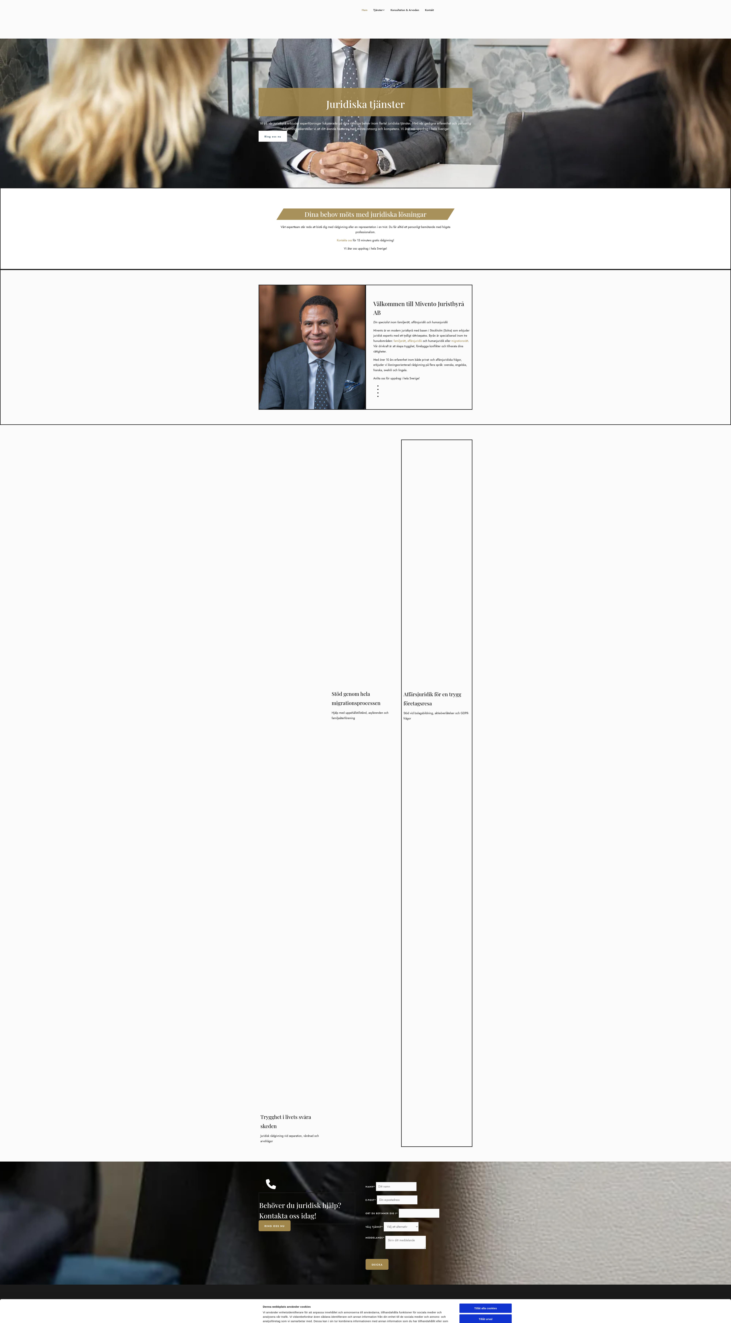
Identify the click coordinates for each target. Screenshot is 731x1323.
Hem (349, 10)
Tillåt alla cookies (485, 1015)
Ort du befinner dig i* (382, 1213)
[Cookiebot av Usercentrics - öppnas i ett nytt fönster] (239, 1045)
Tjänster (365, 10)
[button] (273, 136)
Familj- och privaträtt (378, 1319)
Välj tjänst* (374, 1227)
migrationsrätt (459, 341)
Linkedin (424, 1319)
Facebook (425, 1312)
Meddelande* (375, 1237)
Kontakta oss (344, 240)
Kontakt (428, 10)
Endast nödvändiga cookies (485, 1037)
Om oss (370, 1312)
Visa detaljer (413, 1045)
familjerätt (400, 341)
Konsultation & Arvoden (398, 10)
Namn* (370, 1186)
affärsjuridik (415, 341)
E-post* (371, 1200)
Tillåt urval (486, 1026)
